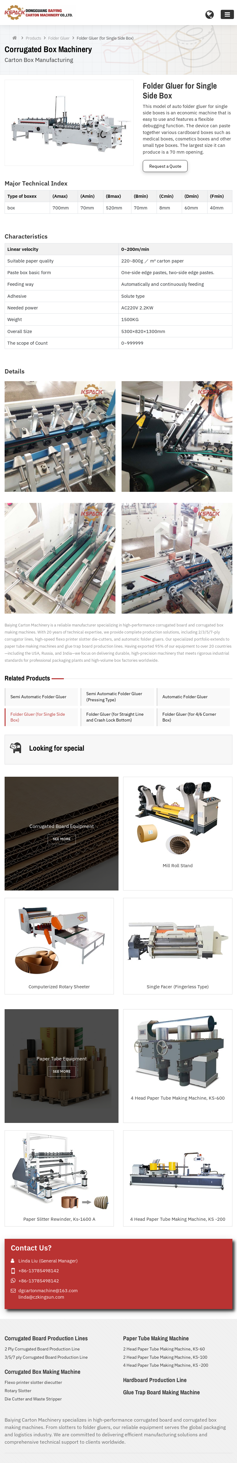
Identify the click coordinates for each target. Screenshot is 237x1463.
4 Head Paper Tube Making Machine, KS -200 (165, 1365)
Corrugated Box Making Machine (42, 1372)
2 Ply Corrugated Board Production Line (42, 1349)
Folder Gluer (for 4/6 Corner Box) (189, 717)
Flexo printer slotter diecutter (33, 1382)
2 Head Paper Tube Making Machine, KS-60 (164, 1349)
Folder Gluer (59, 38)
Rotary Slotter (18, 1390)
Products (33, 38)
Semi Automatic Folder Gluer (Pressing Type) (114, 697)
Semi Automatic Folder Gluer (38, 696)
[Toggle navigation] (227, 14)
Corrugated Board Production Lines (46, 1338)
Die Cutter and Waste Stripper (33, 1399)
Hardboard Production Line (155, 1380)
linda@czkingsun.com (41, 1297)
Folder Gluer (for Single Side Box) (37, 717)
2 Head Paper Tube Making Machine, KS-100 (165, 1357)
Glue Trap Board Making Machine (161, 1392)
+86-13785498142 (38, 1270)
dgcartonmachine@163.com (48, 1290)
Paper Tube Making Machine (156, 1338)
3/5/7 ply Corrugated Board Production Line (46, 1357)
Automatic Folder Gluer (185, 696)
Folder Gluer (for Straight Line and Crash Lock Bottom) (115, 717)
